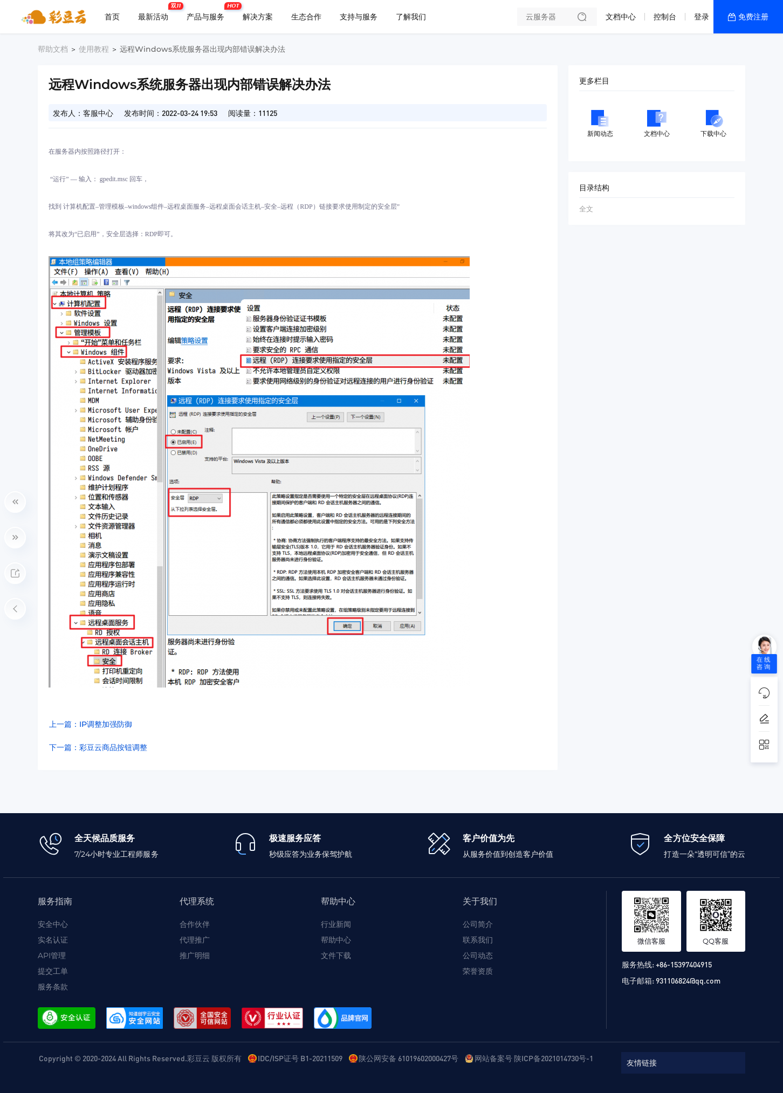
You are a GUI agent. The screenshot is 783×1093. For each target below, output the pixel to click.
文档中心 (621, 17)
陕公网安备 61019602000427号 (408, 1058)
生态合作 (306, 17)
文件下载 (336, 955)
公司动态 (478, 955)
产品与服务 (208, 12)
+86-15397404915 (684, 964)
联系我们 (478, 940)
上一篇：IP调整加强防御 (90, 724)
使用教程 (94, 49)
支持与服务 (358, 17)
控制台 (665, 17)
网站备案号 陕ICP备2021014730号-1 (534, 1058)
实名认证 (53, 940)
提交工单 (53, 971)
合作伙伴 (195, 924)
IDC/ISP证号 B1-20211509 (300, 1058)
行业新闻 (336, 924)
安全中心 (53, 924)
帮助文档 (53, 49)
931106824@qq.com (688, 980)
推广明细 (195, 955)
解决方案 (258, 17)
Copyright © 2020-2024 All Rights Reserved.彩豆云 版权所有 (140, 1058)
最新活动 (156, 12)
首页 (112, 17)
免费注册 (753, 17)
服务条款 (53, 987)
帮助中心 (336, 940)
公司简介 (478, 924)
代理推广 (195, 940)
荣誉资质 (478, 971)
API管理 (52, 955)
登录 (701, 17)
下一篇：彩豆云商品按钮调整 (98, 747)
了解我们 (411, 17)
